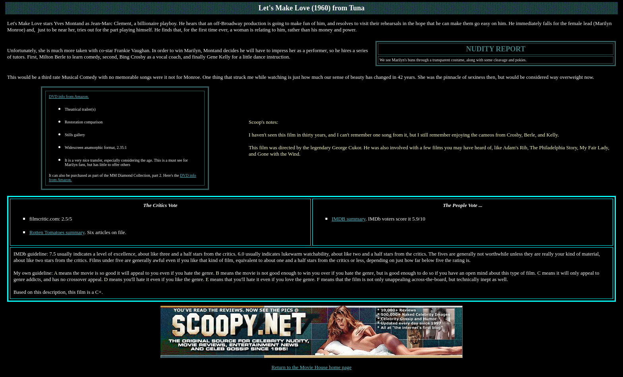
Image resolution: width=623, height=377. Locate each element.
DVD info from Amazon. (69, 96)
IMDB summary (349, 219)
